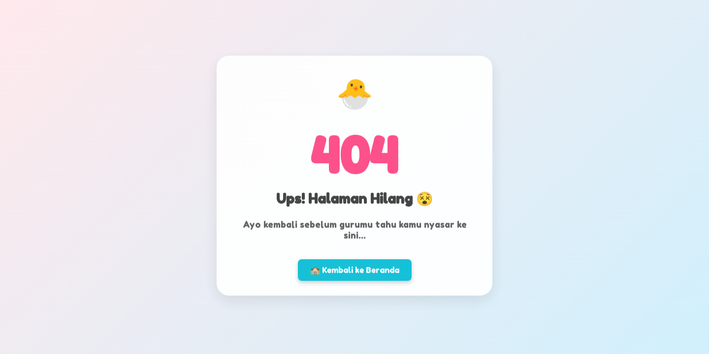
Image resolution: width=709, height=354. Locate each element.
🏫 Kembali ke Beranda (354, 269)
